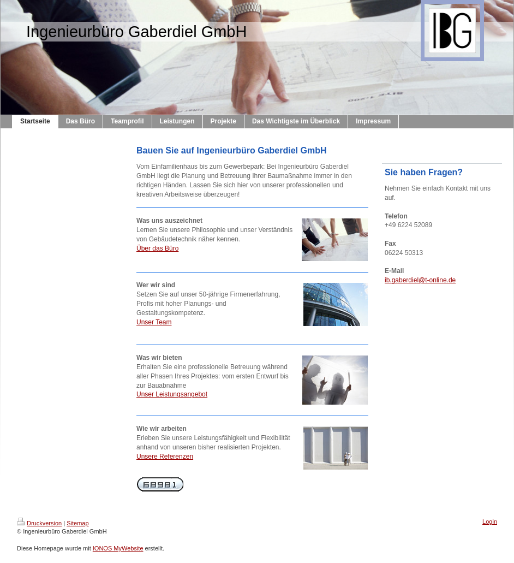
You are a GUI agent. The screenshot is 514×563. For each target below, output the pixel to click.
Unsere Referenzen (164, 456)
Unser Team (153, 322)
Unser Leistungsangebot (171, 394)
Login (489, 521)
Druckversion (39, 523)
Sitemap (77, 523)
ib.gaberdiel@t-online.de (420, 280)
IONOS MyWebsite (118, 548)
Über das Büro (157, 248)
